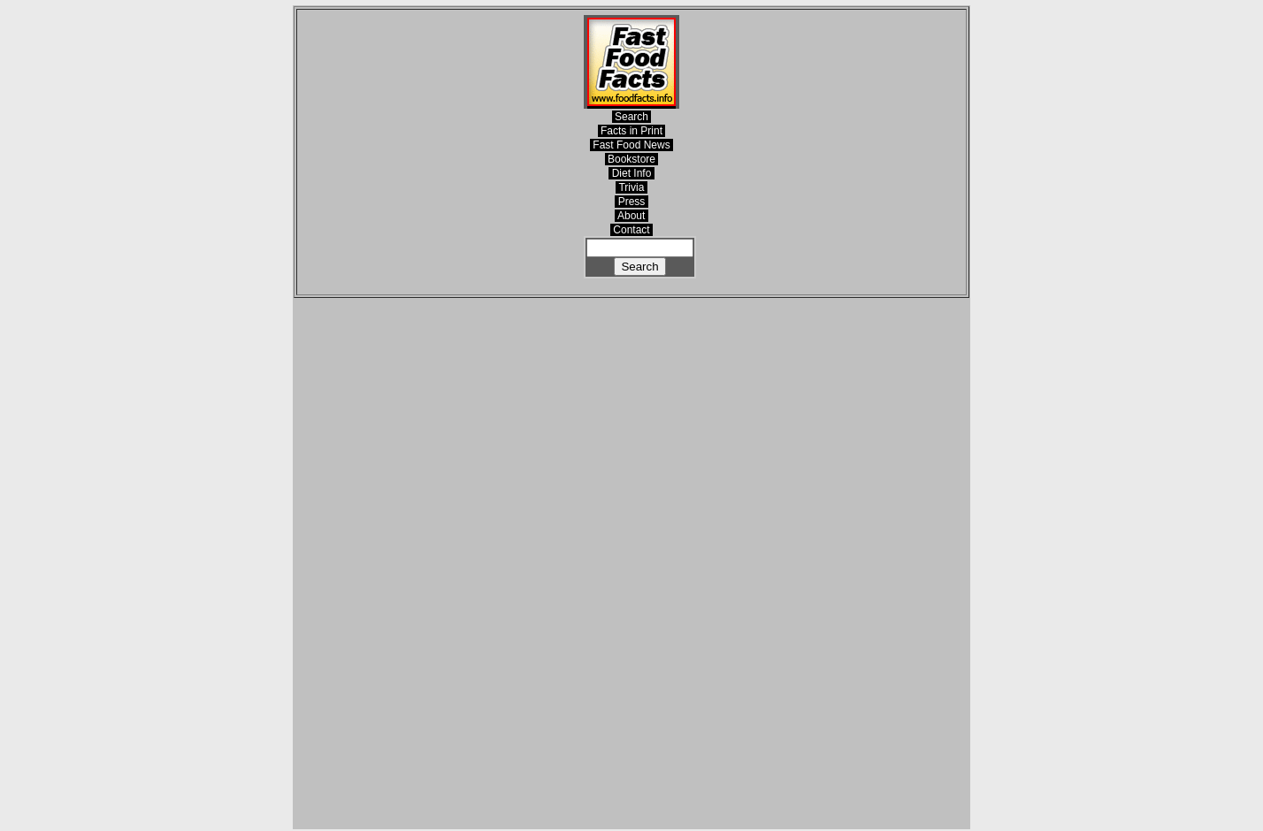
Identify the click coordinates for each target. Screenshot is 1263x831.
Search (632, 117)
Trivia (631, 187)
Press (631, 201)
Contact (631, 230)
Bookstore (632, 159)
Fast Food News (631, 145)
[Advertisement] (631, 563)
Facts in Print (632, 131)
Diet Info (631, 173)
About (631, 216)
